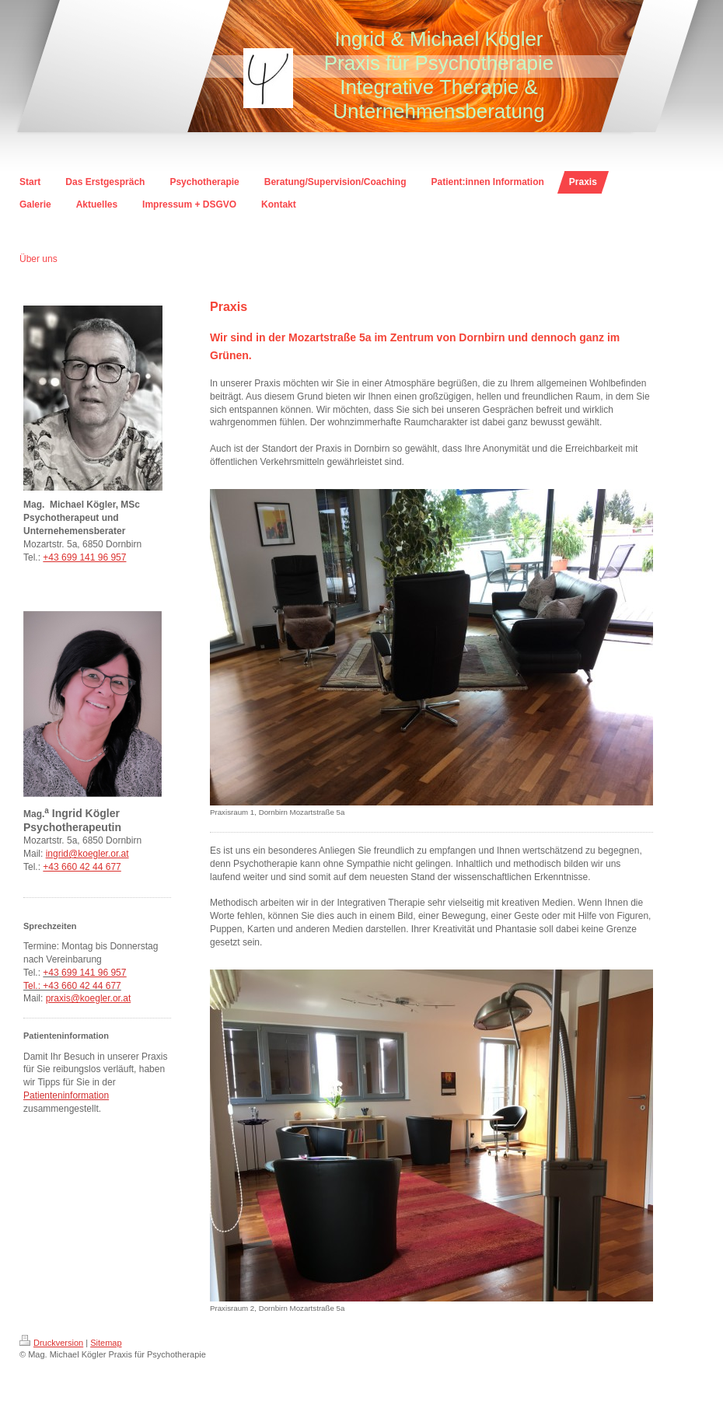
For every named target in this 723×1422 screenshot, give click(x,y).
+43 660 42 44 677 (81, 866)
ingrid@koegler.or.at (87, 853)
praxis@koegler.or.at (88, 998)
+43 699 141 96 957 (84, 557)
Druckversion (51, 1342)
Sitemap (105, 1342)
